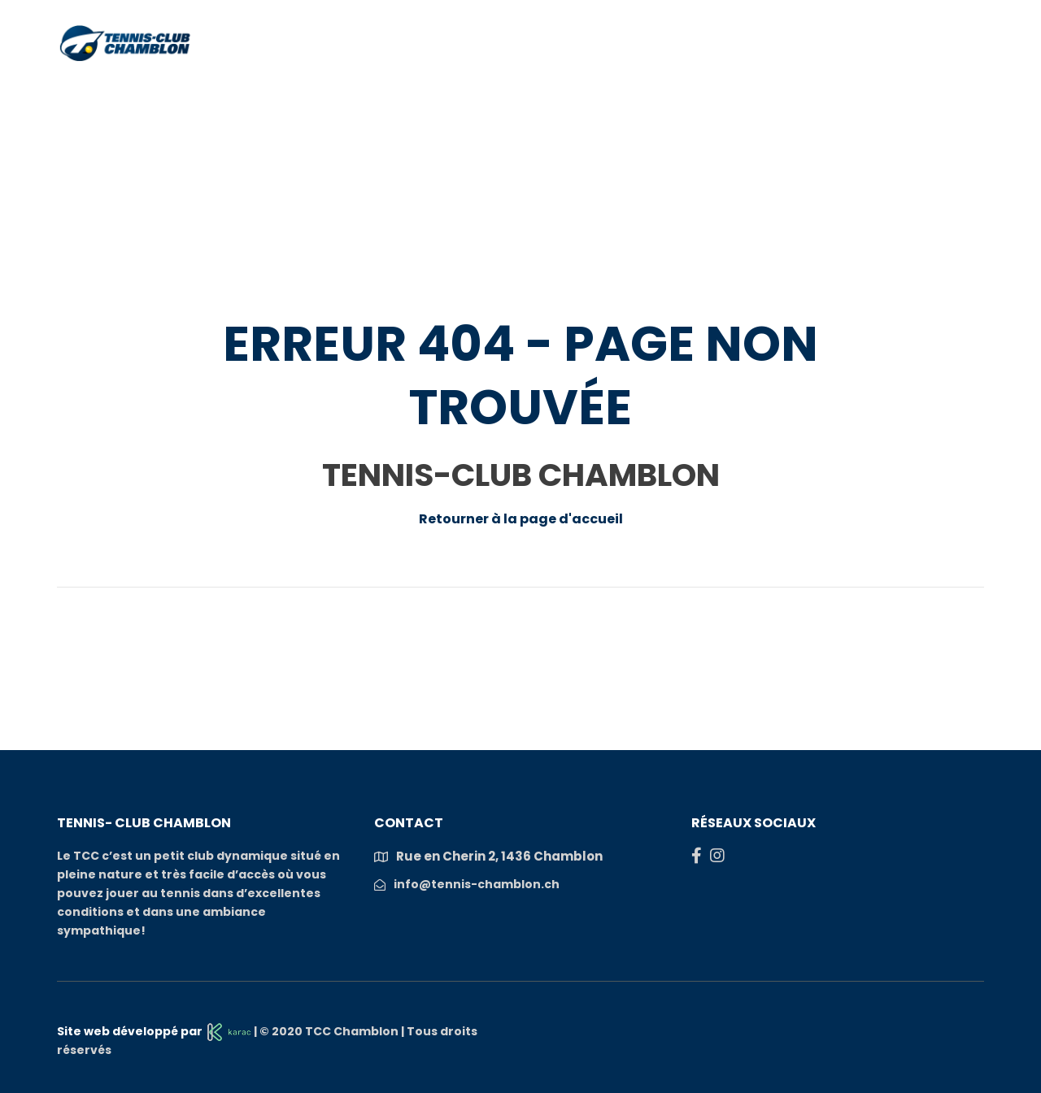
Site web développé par (154, 1031)
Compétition (745, 96)
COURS (651, 96)
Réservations (319, 96)
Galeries (845, 96)
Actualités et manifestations (498, 96)
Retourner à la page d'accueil (521, 519)
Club (229, 96)
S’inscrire (936, 96)
